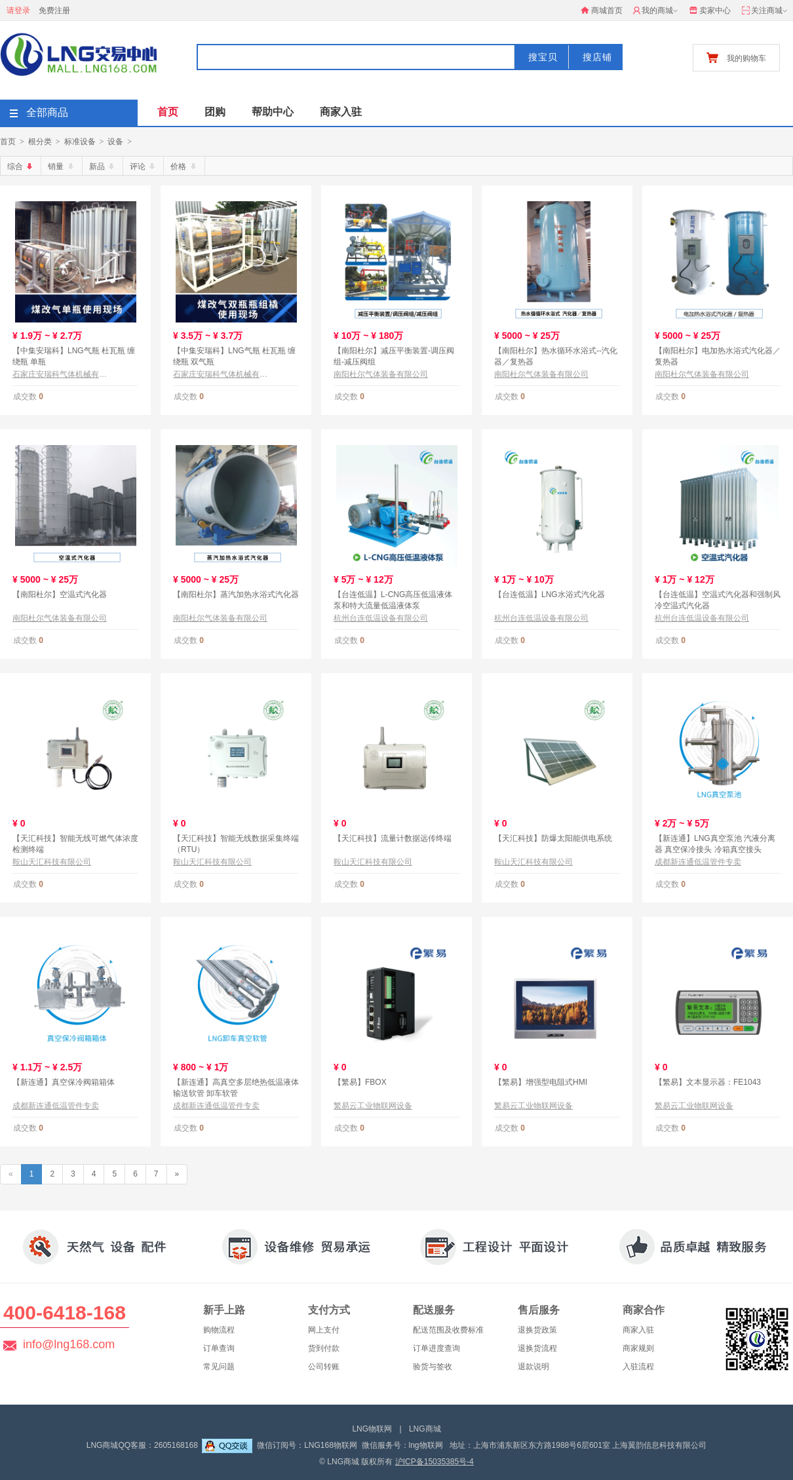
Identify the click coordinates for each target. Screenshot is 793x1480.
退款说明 (533, 1366)
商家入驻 (341, 111)
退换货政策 (537, 1329)
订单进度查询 (436, 1348)
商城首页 (602, 10)
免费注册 (54, 10)
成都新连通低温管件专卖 (698, 862)
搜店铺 (597, 57)
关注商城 (765, 11)
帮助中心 (273, 111)
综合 (21, 166)
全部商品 (39, 112)
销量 (61, 166)
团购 (214, 111)
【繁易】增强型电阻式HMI (540, 1082)
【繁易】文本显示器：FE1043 (708, 1082)
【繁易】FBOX (360, 1082)
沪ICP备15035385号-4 (434, 1461)
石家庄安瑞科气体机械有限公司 (59, 374)
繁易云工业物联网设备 (373, 1105)
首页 (167, 111)
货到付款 (323, 1348)
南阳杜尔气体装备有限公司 (381, 374)
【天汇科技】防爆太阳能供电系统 (553, 838)
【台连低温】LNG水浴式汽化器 (549, 594)
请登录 (18, 10)
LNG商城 (425, 1428)
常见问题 (219, 1366)
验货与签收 (432, 1366)
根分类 (40, 141)
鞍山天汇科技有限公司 (51, 862)
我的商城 (656, 11)
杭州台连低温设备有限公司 (381, 618)
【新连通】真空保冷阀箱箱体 (63, 1082)
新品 (103, 166)
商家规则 (638, 1348)
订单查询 (219, 1348)
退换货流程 (537, 1348)
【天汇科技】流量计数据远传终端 (393, 838)
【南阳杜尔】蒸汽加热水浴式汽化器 (236, 594)
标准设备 (80, 141)
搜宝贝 (543, 57)
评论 (143, 166)
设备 (115, 141)
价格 (184, 166)
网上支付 (323, 1329)
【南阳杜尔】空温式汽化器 (59, 594)
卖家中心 (710, 10)
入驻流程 (638, 1366)
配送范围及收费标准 (448, 1329)
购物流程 (219, 1329)
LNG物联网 (372, 1428)
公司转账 (323, 1366)
